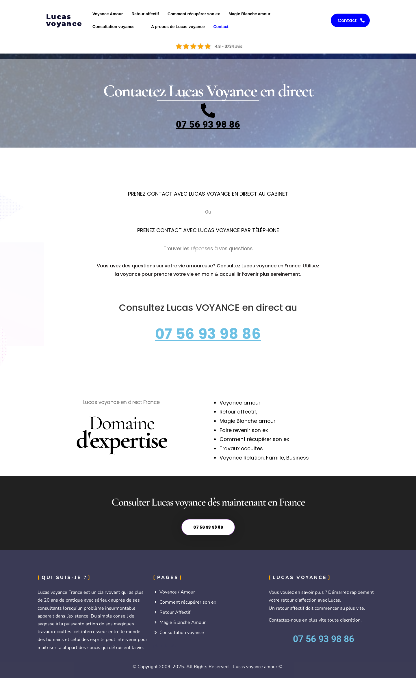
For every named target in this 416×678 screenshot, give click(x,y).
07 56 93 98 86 (208, 124)
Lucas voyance (64, 20)
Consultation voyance (113, 26)
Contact (221, 26)
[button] (117, 26)
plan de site (165, 645)
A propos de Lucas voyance (178, 26)
